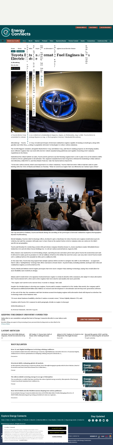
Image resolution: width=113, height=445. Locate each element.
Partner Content (73, 41)
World (30, 41)
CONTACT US (76, 436)
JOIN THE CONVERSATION (89, 319)
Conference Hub (102, 41)
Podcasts (26, 420)
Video (51, 41)
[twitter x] (96, 420)
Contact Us (81, 420)
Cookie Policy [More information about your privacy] (23, 440)
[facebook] (89, 420)
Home (13, 48)
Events (83, 41)
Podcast (44, 41)
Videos (20, 420)
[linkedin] (100, 420)
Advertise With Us (81, 27)
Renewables (28, 48)
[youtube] (104, 420)
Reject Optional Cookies (57, 432)
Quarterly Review (61, 41)
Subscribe (61, 420)
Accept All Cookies (57, 428)
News (24, 41)
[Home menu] (3, 41)
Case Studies (93, 27)
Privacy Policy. (5, 324)
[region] (35, 434)
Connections (91, 41)
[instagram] (93, 420)
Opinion (37, 41)
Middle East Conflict (13, 41)
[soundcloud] (107, 420)
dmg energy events (70, 420)
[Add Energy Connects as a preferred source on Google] (15, 68)
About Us (32, 420)
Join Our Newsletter (105, 27)
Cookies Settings (57, 436)
